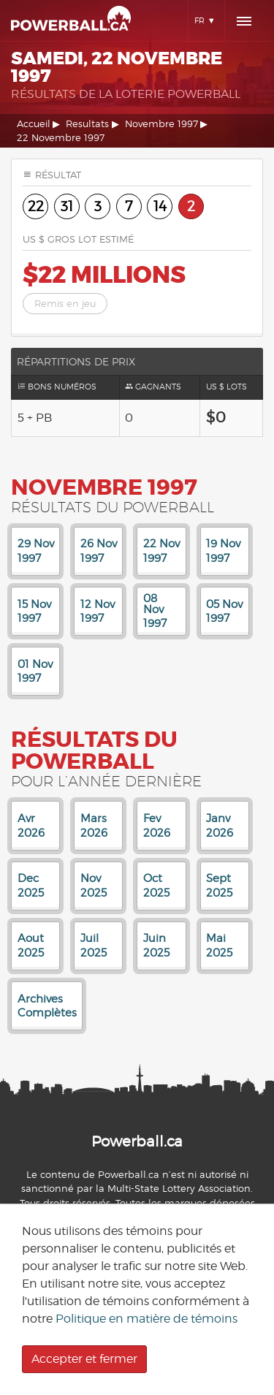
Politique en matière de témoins (146, 1319)
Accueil (33, 123)
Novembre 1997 (161, 123)
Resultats (87, 123)
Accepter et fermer (84, 1359)
